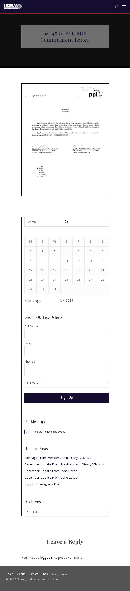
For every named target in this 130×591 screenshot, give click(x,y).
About (21, 574)
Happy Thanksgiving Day (42, 484)
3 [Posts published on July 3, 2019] (54, 251)
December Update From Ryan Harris (50, 471)
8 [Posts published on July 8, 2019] (30, 261)
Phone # (66, 368)
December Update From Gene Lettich (51, 477)
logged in (46, 557)
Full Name (66, 331)
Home (9, 574)
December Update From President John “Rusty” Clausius (64, 464)
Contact (33, 574)
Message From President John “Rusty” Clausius (57, 457)
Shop (45, 574)
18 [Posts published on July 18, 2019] (66, 270)
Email (66, 349)
